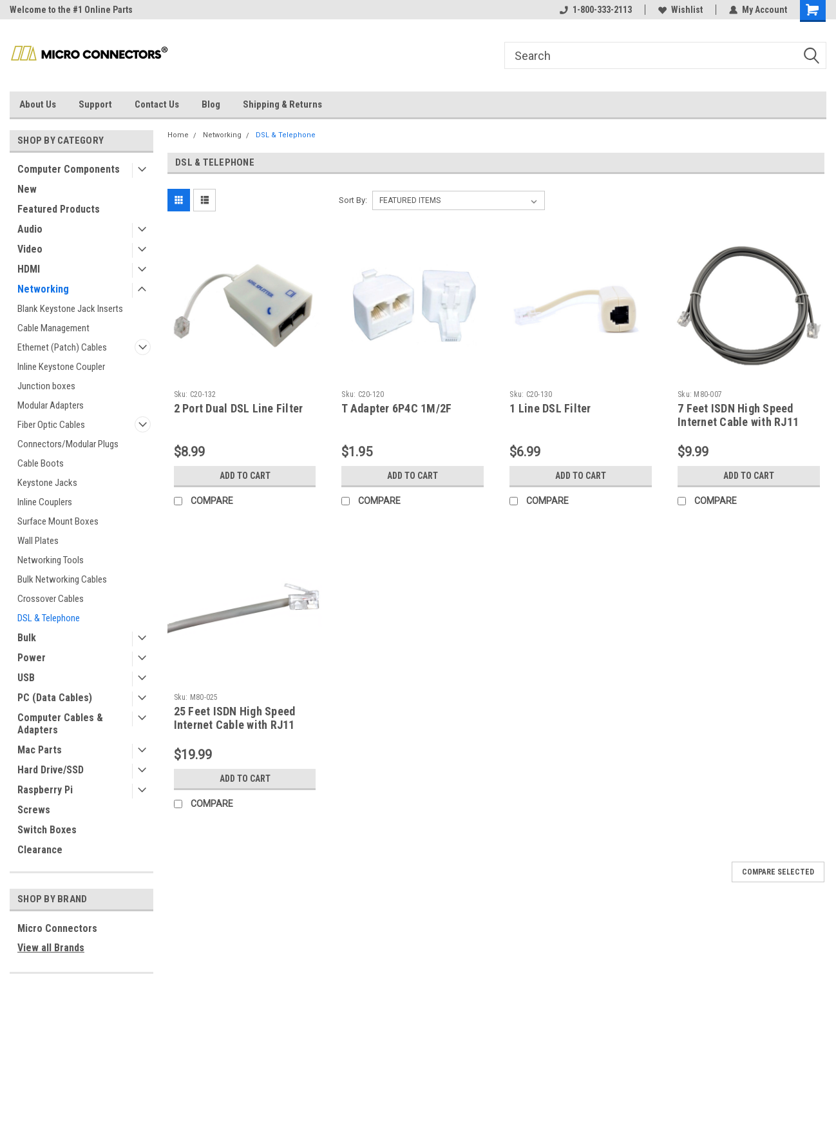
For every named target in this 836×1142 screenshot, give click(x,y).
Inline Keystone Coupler (61, 367)
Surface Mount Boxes (58, 521)
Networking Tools (50, 560)
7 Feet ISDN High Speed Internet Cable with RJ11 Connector (738, 422)
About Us (37, 104)
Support (95, 104)
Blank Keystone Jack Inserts (70, 309)
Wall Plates (38, 541)
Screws (33, 810)
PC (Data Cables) (54, 698)
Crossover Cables (50, 599)
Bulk (26, 638)
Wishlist (680, 10)
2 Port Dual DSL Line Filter (238, 408)
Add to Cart (245, 475)
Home (178, 135)
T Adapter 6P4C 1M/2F (396, 408)
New (27, 189)
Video (30, 249)
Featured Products (58, 209)
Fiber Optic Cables (51, 425)
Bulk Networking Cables (62, 579)
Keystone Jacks (47, 483)
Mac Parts (39, 750)
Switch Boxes (47, 830)
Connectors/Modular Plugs (68, 444)
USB (26, 678)
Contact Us (157, 104)
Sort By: (353, 200)
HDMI (28, 269)
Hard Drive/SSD (50, 770)
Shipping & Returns (282, 104)
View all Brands (50, 948)
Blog (211, 104)
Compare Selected (778, 871)
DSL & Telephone (48, 618)
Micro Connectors (57, 928)
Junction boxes (46, 386)
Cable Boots (40, 463)
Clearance (39, 850)
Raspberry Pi (45, 790)
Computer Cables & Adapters (60, 723)
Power (31, 658)
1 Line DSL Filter (550, 408)
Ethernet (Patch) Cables (62, 347)
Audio (30, 229)
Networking (43, 289)
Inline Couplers (44, 502)
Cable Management (53, 328)
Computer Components (68, 169)
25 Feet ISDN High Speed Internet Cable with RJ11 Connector (235, 724)
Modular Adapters (50, 405)
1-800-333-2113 (596, 10)
